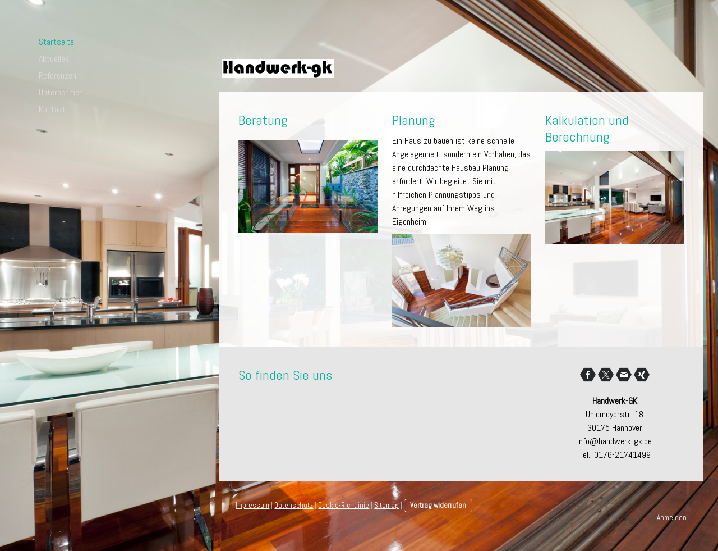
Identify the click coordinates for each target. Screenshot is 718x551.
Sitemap (386, 505)
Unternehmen (61, 92)
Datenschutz (293, 505)
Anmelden (672, 517)
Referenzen (57, 75)
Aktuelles (54, 59)
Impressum (252, 505)
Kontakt (52, 109)
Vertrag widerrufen (438, 505)
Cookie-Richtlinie (343, 505)
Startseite (56, 42)
